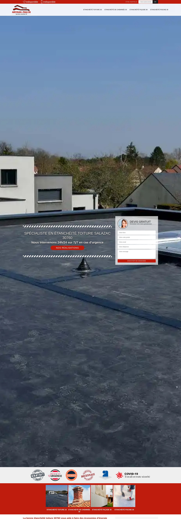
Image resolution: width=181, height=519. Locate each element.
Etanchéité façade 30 (139, 9)
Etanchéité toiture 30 (92, 9)
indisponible (30, 2)
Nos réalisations (67, 248)
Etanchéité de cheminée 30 (115, 9)
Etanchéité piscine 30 (159, 9)
